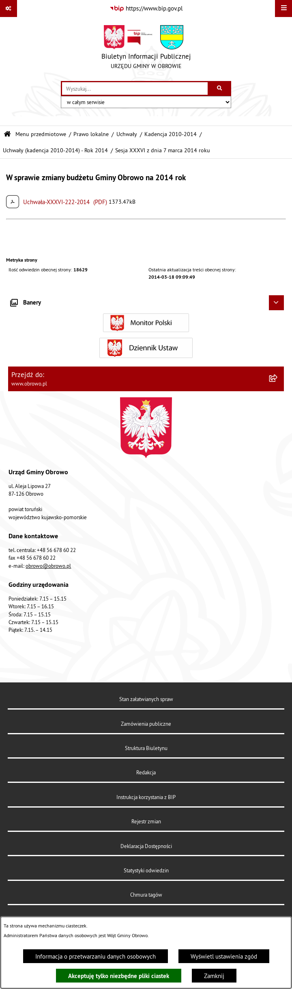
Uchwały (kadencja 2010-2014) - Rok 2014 (55, 150)
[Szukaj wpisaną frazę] (220, 88)
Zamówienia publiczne (146, 723)
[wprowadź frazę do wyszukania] (135, 88)
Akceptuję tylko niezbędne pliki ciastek (118, 976)
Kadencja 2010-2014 (170, 134)
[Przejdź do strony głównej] (146, 49)
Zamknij (214, 976)
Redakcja (146, 772)
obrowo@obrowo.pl (48, 566)
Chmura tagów (146, 894)
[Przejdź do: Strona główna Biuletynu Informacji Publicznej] (7, 134)
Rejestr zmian (146, 821)
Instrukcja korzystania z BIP (146, 797)
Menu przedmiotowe (40, 134)
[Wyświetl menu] (283, 8)
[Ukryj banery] (276, 303)
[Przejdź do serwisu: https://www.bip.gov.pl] (146, 8)
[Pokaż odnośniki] (8, 8)
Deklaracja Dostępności (146, 846)
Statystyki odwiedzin (146, 870)
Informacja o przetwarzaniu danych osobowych (95, 956)
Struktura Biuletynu (146, 748)
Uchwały (126, 134)
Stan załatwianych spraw (146, 699)
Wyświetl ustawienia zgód (224, 956)
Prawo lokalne (91, 134)
